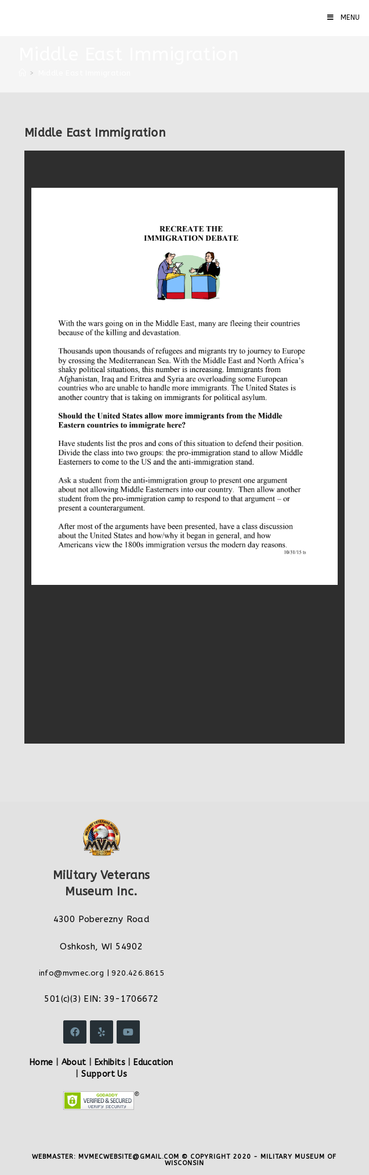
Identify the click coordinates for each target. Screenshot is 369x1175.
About (74, 1062)
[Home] (22, 73)
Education (153, 1062)
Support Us (104, 1074)
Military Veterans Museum (95, 17)
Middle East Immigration (84, 73)
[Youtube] (128, 1032)
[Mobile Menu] (343, 17)
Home (41, 1062)
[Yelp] (101, 1032)
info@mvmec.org (71, 973)
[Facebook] (74, 1032)
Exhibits (110, 1062)
